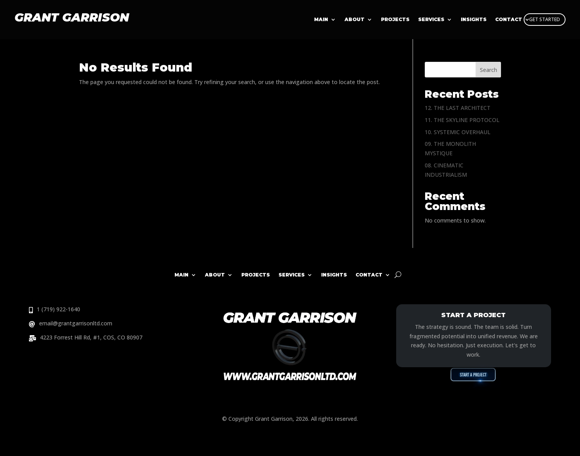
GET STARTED (544, 19)
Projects (395, 19)
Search (488, 70)
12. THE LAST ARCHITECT (457, 107)
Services (431, 19)
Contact (369, 275)
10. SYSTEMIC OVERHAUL (457, 132)
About (355, 19)
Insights (334, 275)
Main (321, 19)
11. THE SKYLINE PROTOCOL (462, 120)
